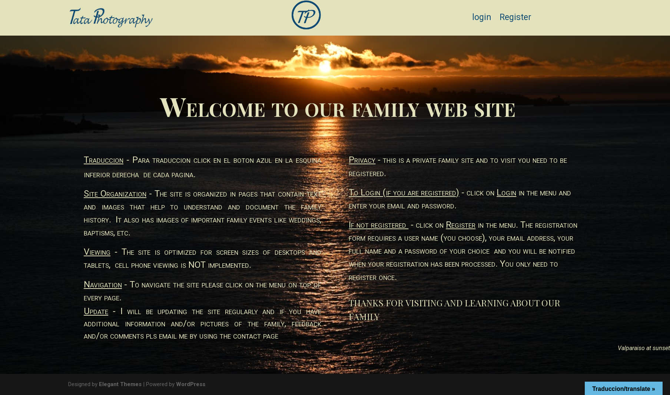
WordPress (190, 384)
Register (515, 18)
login (481, 18)
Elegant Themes (120, 384)
